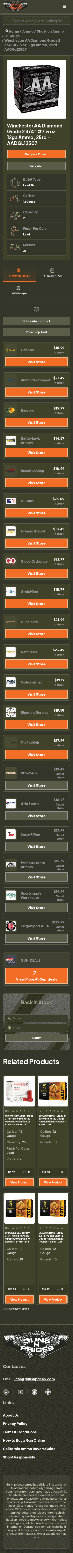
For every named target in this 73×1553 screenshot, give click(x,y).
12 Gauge (12, 36)
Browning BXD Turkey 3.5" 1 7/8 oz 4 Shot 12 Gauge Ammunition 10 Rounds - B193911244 (17, 1237)
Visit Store (36, 362)
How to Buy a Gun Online (24, 1440)
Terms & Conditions (20, 1432)
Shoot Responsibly (19, 1457)
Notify (36, 1037)
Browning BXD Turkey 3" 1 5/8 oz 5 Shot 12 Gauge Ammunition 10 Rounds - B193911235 (53, 1120)
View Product (19, 1182)
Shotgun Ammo (50, 31)
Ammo (28, 31)
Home (11, 31)
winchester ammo (19, 1308)
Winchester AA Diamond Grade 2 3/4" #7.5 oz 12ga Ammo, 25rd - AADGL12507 (32, 44)
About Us (11, 1415)
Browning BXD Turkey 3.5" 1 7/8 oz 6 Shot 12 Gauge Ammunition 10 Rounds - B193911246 (51, 1237)
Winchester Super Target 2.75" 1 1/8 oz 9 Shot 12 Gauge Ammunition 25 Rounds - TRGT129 (19, 1120)
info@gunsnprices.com (34, 1379)
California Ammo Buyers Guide (29, 1448)
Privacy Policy (15, 1423)
